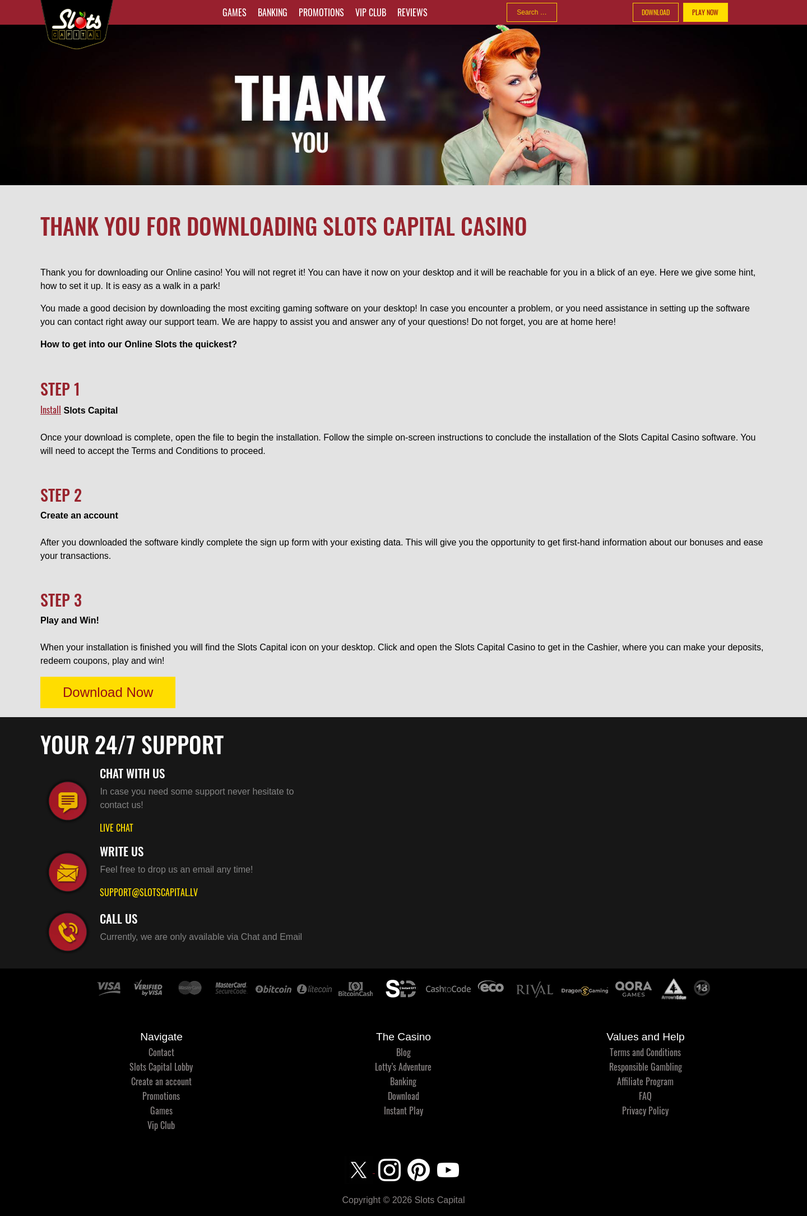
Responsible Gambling (645, 1066)
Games (234, 12)
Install (50, 409)
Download (403, 1096)
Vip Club (370, 12)
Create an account (161, 1081)
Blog (403, 1052)
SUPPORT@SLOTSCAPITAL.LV (149, 892)
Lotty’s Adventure (403, 1066)
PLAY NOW (705, 12)
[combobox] (532, 12)
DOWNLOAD (656, 12)
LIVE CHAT (116, 827)
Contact (161, 1052)
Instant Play (403, 1110)
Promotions (321, 12)
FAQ (645, 1096)
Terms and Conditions (645, 1052)
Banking (272, 12)
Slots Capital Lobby (161, 1066)
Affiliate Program (645, 1081)
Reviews (412, 12)
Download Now (108, 692)
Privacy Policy (645, 1110)
